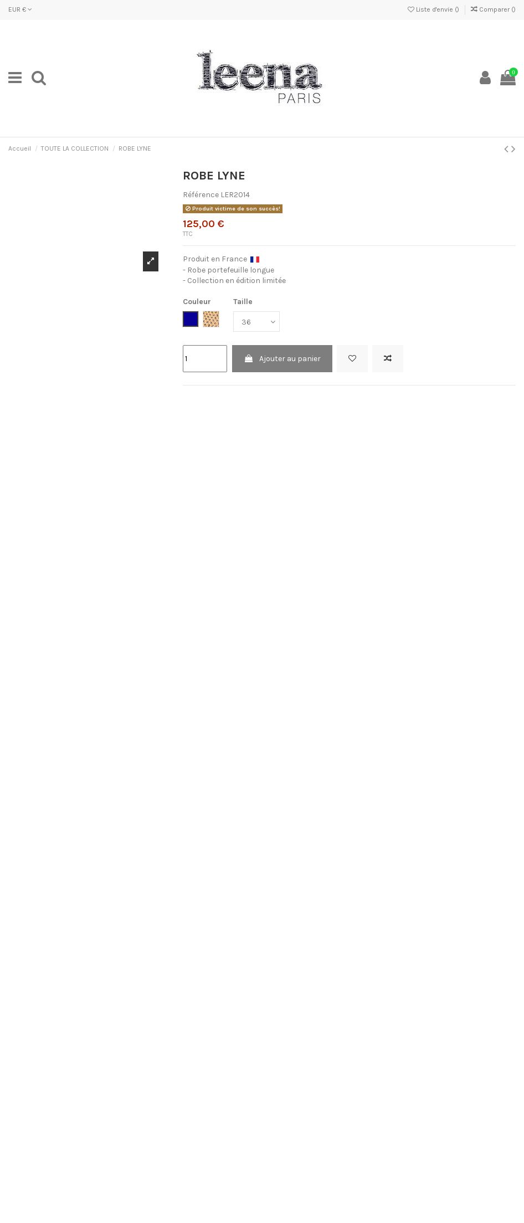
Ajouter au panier (282, 358)
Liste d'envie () (434, 9)
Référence (201, 194)
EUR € (20, 9)
